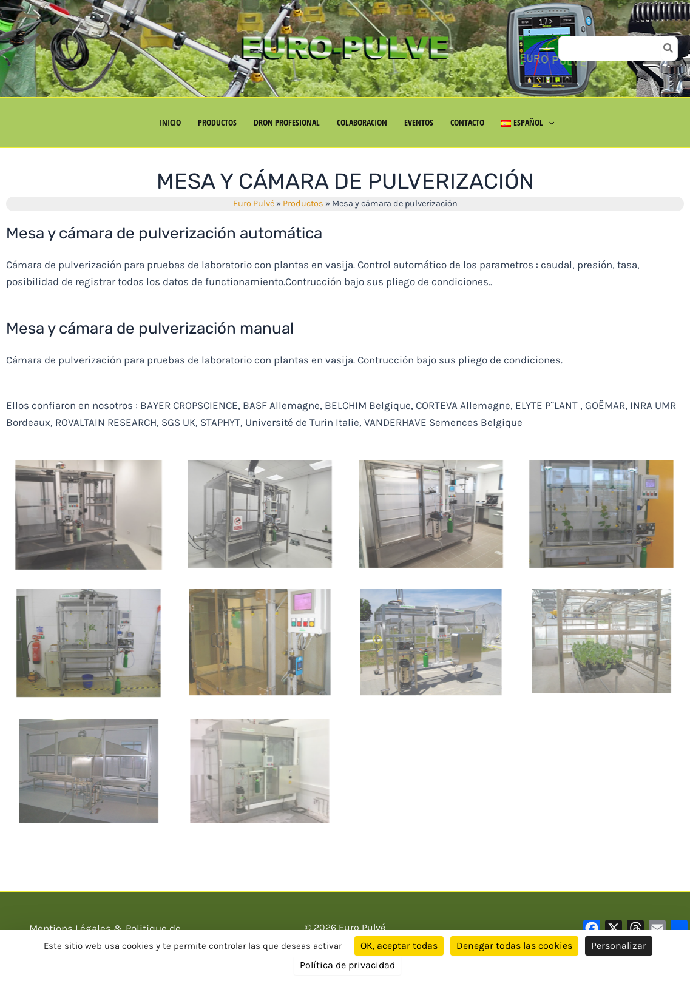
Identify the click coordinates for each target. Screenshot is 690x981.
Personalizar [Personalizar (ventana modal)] (618, 945)
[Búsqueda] (669, 48)
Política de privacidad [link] (347, 965)
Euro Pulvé (253, 203)
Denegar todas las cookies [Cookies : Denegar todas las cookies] (514, 945)
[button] (548, 122)
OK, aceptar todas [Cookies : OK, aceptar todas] (399, 945)
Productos (303, 203)
